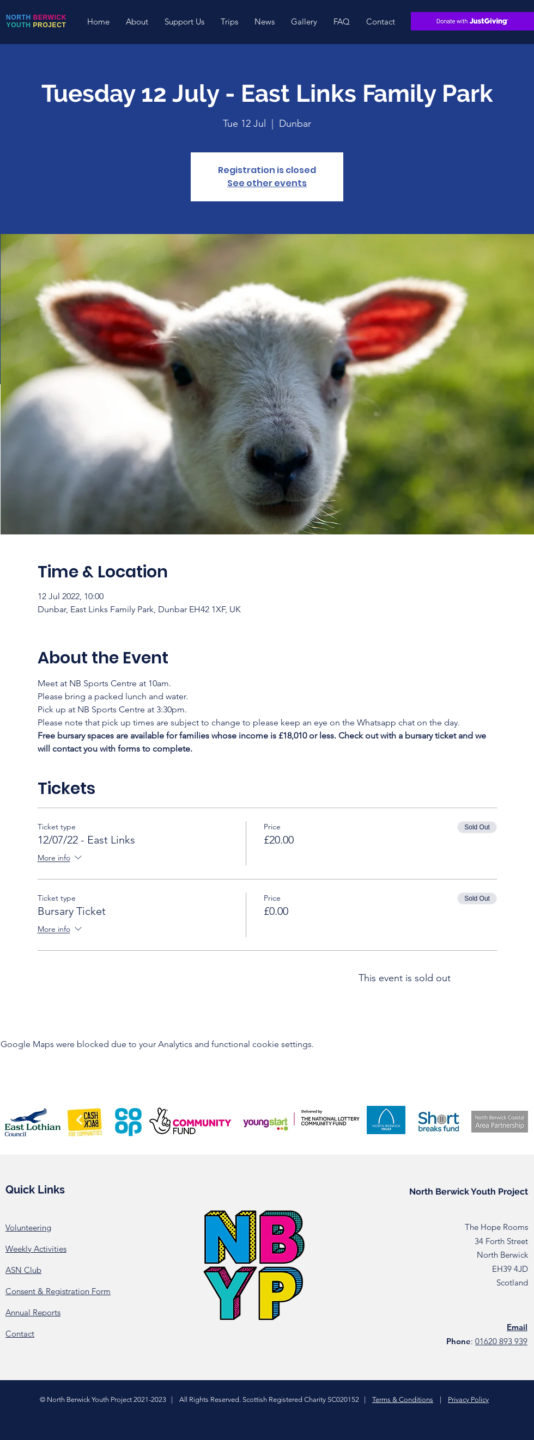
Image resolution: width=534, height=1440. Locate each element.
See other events (267, 183)
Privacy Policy (468, 1399)
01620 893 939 (501, 1341)
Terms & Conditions (402, 1399)
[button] (137, 21)
